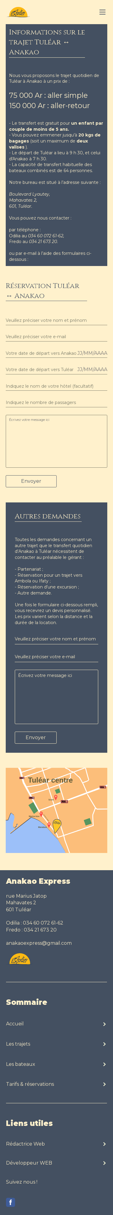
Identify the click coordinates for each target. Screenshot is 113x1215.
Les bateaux (20, 1064)
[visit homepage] (18, 12)
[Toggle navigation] (102, 12)
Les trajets (18, 1044)
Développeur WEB (29, 1163)
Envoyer (31, 481)
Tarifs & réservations (30, 1084)
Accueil (15, 1024)
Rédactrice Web (25, 1144)
